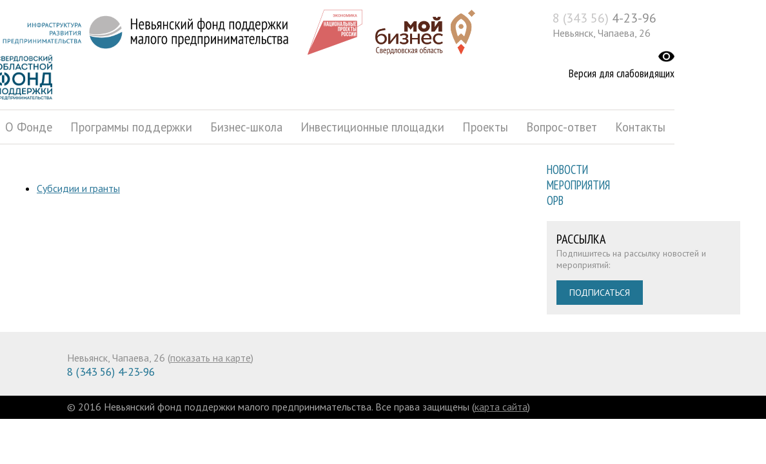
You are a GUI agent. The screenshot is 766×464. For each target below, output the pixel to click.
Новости (567, 169)
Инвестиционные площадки (372, 127)
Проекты (485, 127)
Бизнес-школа (246, 127)
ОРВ (555, 200)
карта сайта (501, 406)
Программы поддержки (131, 127)
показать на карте (210, 357)
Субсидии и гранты (78, 188)
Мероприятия (578, 185)
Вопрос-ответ (561, 127)
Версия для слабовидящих (621, 73)
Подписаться (599, 292)
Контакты (640, 127)
